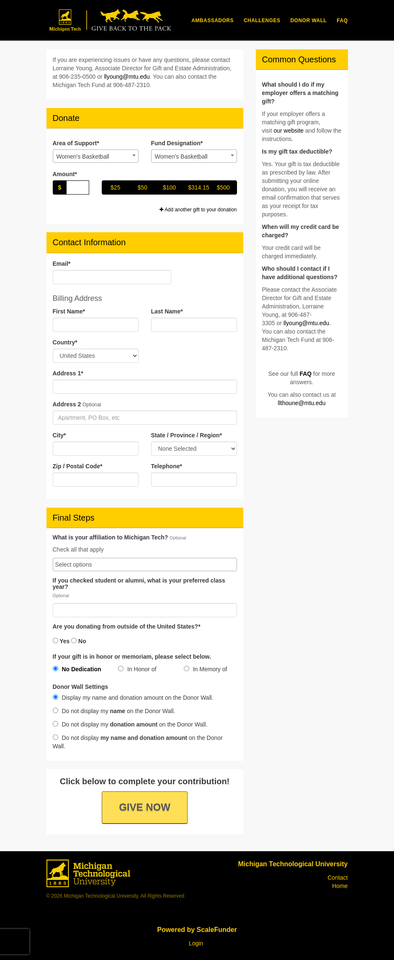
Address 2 (67, 404)
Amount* (65, 174)
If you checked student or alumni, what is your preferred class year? (139, 584)
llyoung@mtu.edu (126, 76)
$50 (142, 187)
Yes (61, 641)
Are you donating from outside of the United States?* (127, 627)
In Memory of (205, 669)
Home (340, 886)
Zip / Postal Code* (78, 466)
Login (196, 943)
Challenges (262, 20)
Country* (65, 342)
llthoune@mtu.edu (302, 403)
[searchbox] (144, 564)
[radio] (79, 671)
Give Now (144, 807)
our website (289, 130)
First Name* (69, 311)
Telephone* (166, 466)
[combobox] (96, 156)
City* (59, 435)
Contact (337, 877)
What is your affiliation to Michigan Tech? (110, 537)
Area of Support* (76, 143)
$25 (115, 187)
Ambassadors (212, 20)
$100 (169, 187)
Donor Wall (308, 20)
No (78, 641)
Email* (62, 263)
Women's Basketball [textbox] (83, 156)
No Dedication (77, 669)
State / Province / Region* (186, 435)
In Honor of (137, 669)
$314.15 (198, 187)
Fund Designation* (177, 143)
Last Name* (167, 311)
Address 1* (68, 373)
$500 (223, 187)
